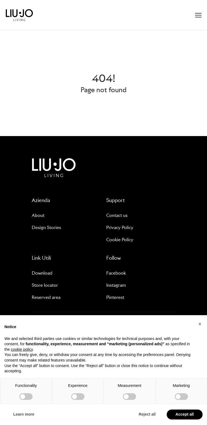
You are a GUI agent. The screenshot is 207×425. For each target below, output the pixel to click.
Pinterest (115, 297)
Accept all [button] (185, 414)
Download (42, 273)
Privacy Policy (119, 227)
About (38, 215)
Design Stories (46, 227)
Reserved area (46, 297)
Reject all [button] (147, 414)
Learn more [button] (23, 414)
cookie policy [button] (22, 349)
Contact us (117, 215)
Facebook (116, 273)
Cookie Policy (119, 240)
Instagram (116, 285)
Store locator (45, 285)
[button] (199, 324)
